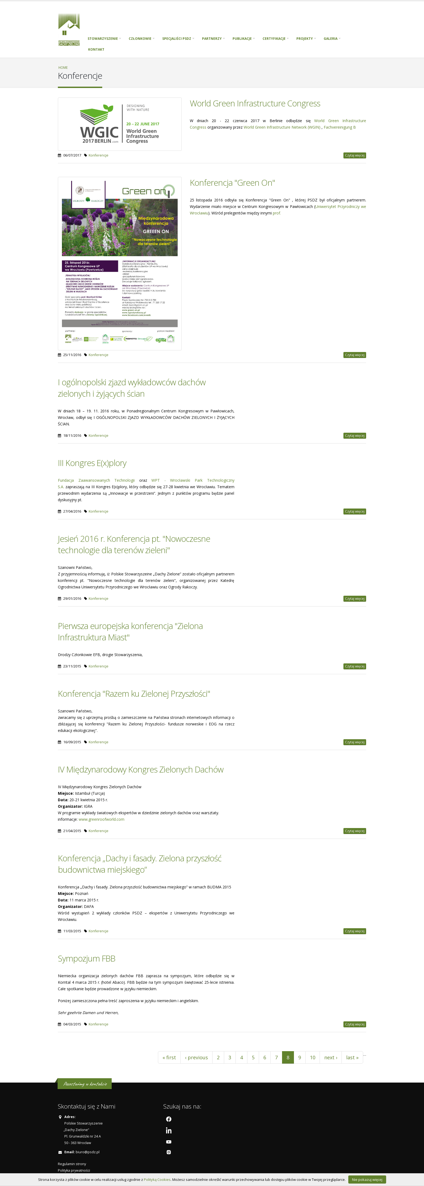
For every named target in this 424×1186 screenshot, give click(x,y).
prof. (277, 213)
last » (352, 1057)
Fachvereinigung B (340, 127)
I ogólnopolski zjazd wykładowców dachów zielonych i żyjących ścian (132, 387)
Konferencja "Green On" (232, 182)
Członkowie (140, 38)
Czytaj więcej (355, 155)
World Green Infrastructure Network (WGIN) (283, 127)
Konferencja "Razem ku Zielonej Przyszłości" (134, 693)
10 (312, 1057)
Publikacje (242, 38)
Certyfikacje (274, 38)
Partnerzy (212, 38)
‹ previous (196, 1057)
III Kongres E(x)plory (92, 462)
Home (63, 67)
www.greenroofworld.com (101, 819)
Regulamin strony (72, 1164)
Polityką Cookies (157, 1179)
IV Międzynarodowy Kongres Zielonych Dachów (140, 769)
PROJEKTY (304, 38)
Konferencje (98, 155)
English (113, 49)
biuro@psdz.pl (88, 1152)
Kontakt (96, 49)
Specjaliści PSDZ (176, 38)
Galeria (330, 38)
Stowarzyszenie (103, 38)
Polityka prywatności (74, 1170)
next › (330, 1057)
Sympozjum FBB (86, 958)
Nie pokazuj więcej (367, 1179)
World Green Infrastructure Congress (255, 103)
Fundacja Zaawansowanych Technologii (96, 480)
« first (169, 1057)
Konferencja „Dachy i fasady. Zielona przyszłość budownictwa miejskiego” (139, 863)
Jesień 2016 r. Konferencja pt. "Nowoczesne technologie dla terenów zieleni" (134, 544)
